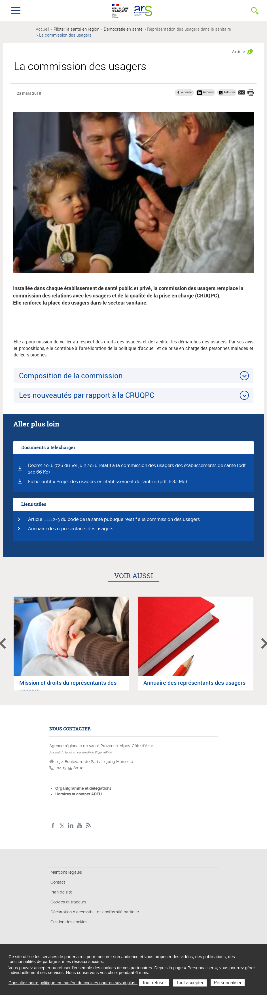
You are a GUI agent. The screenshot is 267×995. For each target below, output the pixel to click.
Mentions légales (66, 872)
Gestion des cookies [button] (68, 922)
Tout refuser (154, 982)
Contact (57, 882)
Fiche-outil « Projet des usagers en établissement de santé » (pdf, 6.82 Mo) (107, 481)
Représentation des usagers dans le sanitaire (189, 29)
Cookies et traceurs (68, 902)
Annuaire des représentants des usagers (70, 528)
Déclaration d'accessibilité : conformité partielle (94, 912)
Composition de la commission (71, 375)
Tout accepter (190, 982)
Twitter (62, 826)
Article (238, 51)
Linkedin (71, 826)
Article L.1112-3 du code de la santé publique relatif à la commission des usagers (114, 519)
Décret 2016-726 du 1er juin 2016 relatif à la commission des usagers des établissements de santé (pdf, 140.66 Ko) (137, 469)
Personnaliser (227, 982)
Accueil (42, 29)
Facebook (53, 826)
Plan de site (61, 892)
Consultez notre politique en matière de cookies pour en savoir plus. (73, 982)
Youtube (79, 826)
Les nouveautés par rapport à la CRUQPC (86, 395)
